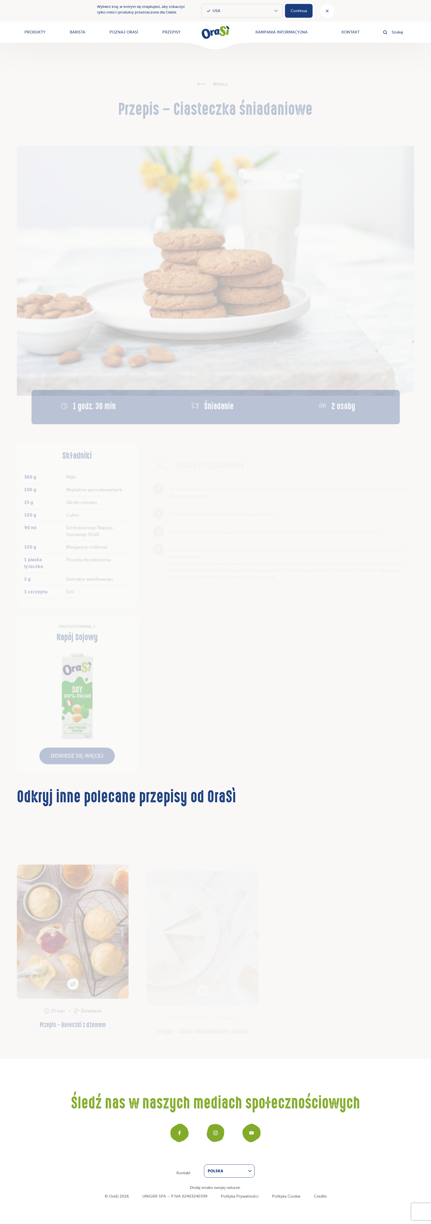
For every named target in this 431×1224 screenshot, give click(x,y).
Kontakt (351, 32)
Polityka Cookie (286, 1196)
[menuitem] (229, 1171)
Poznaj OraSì (123, 32)
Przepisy (171, 32)
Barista (77, 32)
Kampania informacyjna (281, 32)
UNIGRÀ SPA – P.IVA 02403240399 (174, 1196)
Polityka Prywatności (240, 1196)
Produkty (34, 32)
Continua (299, 11)
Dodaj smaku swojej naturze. (215, 1187)
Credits (320, 1196)
